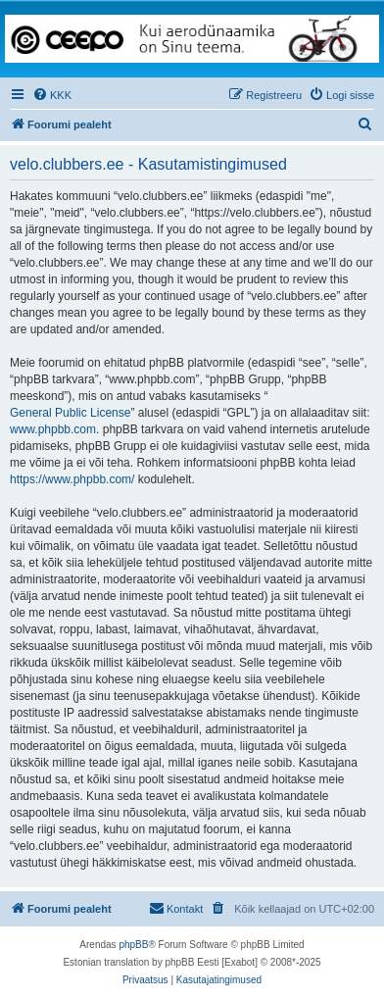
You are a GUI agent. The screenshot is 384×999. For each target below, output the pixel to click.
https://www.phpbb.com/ (72, 479)
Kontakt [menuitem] (176, 908)
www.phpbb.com (53, 429)
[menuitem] (52, 95)
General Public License (70, 413)
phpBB (133, 944)
